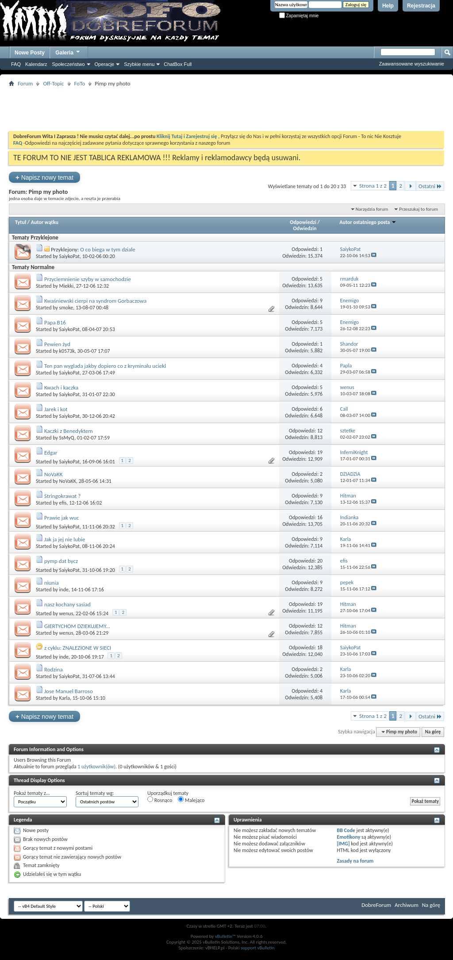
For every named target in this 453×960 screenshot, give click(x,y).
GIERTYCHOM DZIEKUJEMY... (77, 626)
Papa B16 (55, 322)
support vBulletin (258, 948)
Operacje (105, 64)
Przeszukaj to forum (418, 209)
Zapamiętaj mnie (299, 15)
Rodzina (53, 669)
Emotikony (348, 837)
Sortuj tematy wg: (95, 793)
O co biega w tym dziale (107, 249)
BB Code (346, 830)
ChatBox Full (178, 64)
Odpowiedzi (303, 222)
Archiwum (406, 905)
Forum (25, 83)
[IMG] (343, 843)
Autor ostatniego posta (367, 222)
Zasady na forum (355, 861)
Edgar (51, 452)
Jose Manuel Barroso (68, 691)
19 (319, 452)
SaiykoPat (69, 256)
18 (319, 647)
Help (388, 6)
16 (319, 517)
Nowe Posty (30, 53)
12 (319, 431)
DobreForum (376, 905)
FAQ (16, 64)
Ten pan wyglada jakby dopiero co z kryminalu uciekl (105, 365)
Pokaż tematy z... (32, 793)
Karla (64, 698)
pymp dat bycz (61, 561)
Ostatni (430, 186)
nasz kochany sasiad (67, 604)
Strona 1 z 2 (373, 185)
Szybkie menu (139, 64)
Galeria (68, 51)
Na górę (433, 732)
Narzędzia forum (372, 209)
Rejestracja (421, 6)
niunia (51, 582)
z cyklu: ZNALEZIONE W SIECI (77, 647)
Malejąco (191, 799)
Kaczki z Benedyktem (68, 431)
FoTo (79, 83)
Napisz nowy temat (44, 177)
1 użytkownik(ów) (96, 766)
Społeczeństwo (68, 64)
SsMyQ (67, 438)
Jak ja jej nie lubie (64, 539)
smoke (66, 308)
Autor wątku (44, 222)
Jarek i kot (56, 409)
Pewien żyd (57, 344)
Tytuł (20, 222)
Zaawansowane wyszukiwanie (411, 63)
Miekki (66, 286)
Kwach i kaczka (61, 387)
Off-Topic (53, 83)
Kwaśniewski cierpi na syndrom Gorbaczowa (95, 300)
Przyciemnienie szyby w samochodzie (87, 279)
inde (64, 589)
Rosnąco (159, 799)
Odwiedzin (304, 228)
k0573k (67, 351)
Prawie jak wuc (61, 517)
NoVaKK (53, 474)
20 (319, 561)
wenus (66, 613)
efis (63, 503)
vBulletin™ (225, 936)
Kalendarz (36, 64)
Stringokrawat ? (62, 496)
